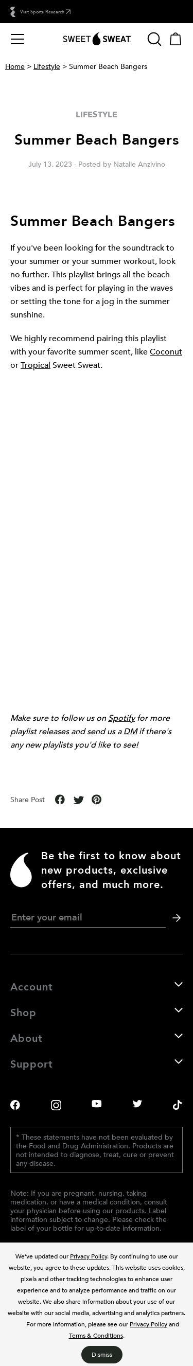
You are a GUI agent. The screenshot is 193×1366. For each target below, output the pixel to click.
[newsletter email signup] (88, 917)
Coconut (166, 351)
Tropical (35, 364)
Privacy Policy (88, 1256)
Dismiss (102, 1354)
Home (15, 66)
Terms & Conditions (96, 1335)
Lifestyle (46, 66)
